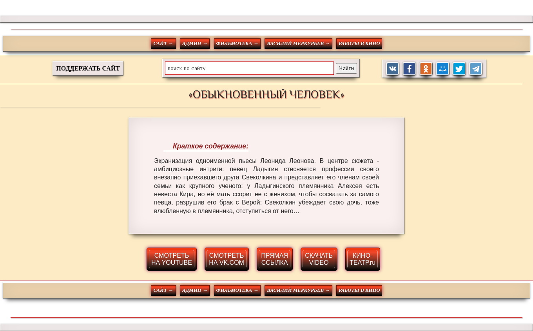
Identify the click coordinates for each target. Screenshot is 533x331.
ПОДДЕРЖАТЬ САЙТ (88, 68)
